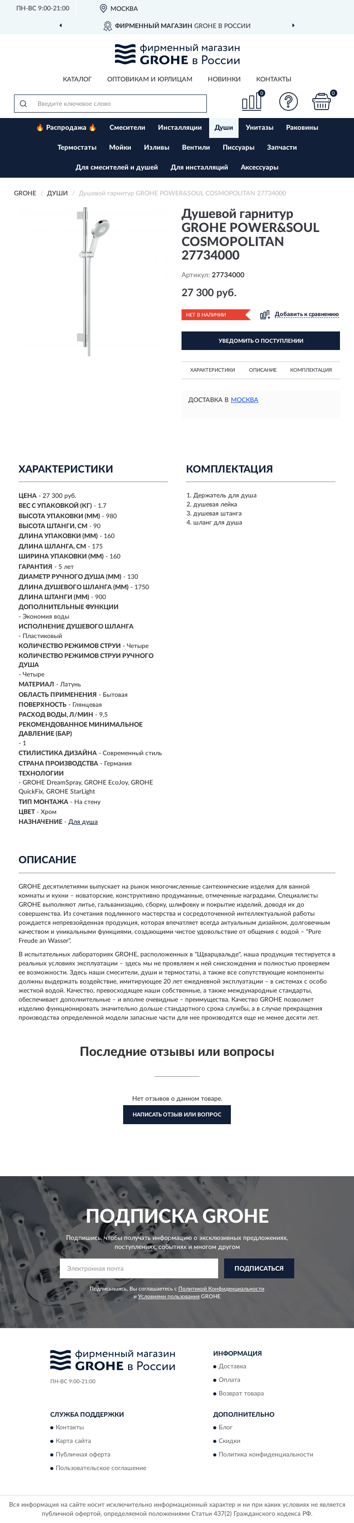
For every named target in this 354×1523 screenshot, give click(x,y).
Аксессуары (259, 167)
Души (224, 127)
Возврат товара (241, 1394)
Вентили (196, 147)
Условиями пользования (169, 1296)
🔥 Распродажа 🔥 (66, 127)
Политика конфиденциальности (266, 1455)
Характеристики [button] (212, 370)
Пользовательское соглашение (101, 1469)
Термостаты (76, 147)
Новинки (224, 79)
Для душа (83, 822)
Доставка (232, 1366)
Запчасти (282, 147)
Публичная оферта (83, 1455)
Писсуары (238, 147)
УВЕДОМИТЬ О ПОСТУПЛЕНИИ (261, 341)
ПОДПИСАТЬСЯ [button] (259, 1269)
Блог (226, 1428)
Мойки (120, 147)
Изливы (156, 147)
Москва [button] (244, 400)
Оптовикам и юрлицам (149, 79)
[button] (289, 101)
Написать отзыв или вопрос (177, 1114)
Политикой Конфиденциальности (221, 1288)
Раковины (302, 127)
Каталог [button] (77, 79)
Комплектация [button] (311, 370)
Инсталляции (180, 127)
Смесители (127, 127)
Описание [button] (263, 370)
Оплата (229, 1380)
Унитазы (259, 127)
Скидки (229, 1441)
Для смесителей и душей (117, 167)
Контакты (274, 79)
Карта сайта (73, 1441)
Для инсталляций (199, 167)
